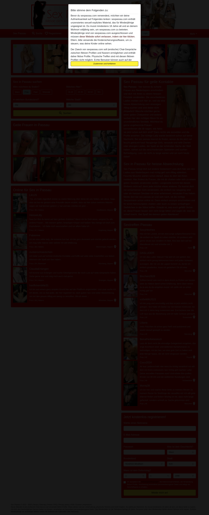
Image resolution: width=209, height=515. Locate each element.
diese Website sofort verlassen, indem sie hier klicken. (107, 36)
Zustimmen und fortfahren (104, 64)
